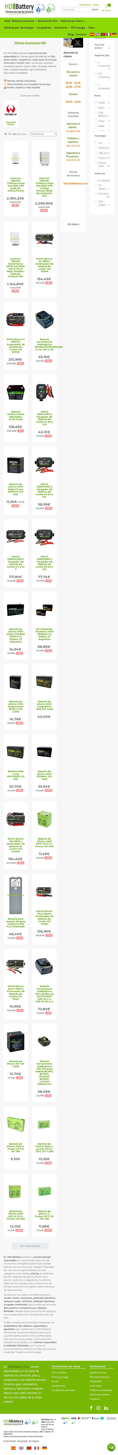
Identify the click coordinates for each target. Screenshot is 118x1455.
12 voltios (104, 195)
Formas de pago (60, 1377)
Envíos (55, 1381)
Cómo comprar (59, 1372)
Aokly (104, 102)
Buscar (94, 9)
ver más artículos (30, 1245)
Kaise (104, 126)
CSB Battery (104, 114)
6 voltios (104, 180)
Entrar (96, 4)
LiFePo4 (104, 147)
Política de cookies (99, 1394)
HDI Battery (73, 224)
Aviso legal (95, 1385)
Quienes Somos (98, 1372)
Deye (104, 120)
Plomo (104, 158)
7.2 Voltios (104, 187)
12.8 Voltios (104, 203)
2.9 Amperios (104, 77)
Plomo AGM (104, 164)
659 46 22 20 (73, 160)
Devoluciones (58, 1385)
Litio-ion (104, 153)
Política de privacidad (101, 1390)
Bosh (104, 107)
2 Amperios (104, 65)
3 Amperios (104, 88)
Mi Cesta (106, 8)
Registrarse (85, 4)
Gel (104, 142)
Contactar (95, 1399)
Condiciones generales (63, 1390)
